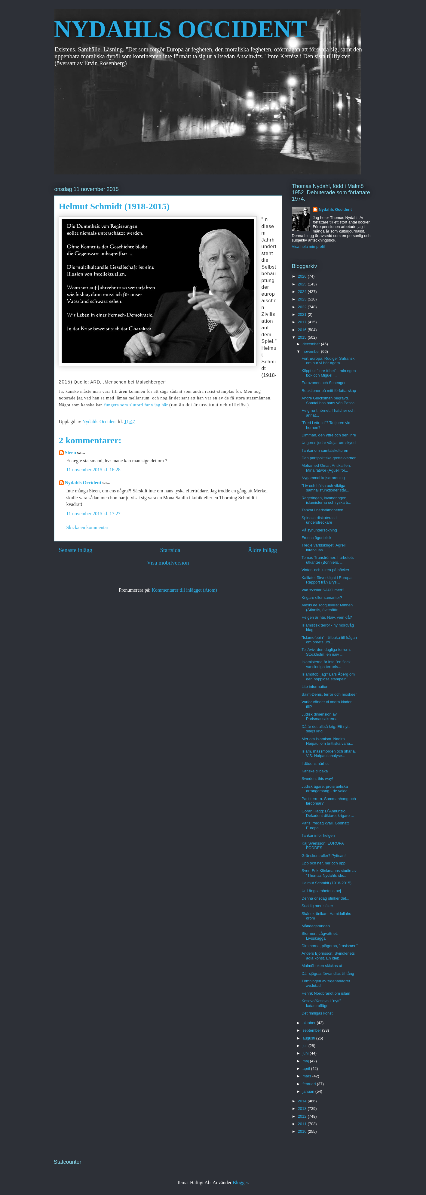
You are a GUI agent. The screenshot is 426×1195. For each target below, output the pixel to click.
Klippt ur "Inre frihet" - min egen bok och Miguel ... (329, 373)
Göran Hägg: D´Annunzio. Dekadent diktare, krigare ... (328, 813)
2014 (303, 1101)
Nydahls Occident (83, 482)
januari (308, 1091)
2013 (303, 1108)
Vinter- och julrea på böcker (325, 570)
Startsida (170, 550)
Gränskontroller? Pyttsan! (324, 855)
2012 (303, 1116)
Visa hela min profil (308, 246)
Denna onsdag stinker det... (325, 898)
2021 (303, 314)
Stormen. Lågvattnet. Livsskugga (320, 936)
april (306, 1068)
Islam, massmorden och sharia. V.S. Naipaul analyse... (329, 753)
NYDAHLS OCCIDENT (180, 29)
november (311, 351)
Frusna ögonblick (316, 537)
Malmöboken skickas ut (322, 965)
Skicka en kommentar (87, 527)
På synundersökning (319, 530)
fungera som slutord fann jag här (136, 404)
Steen (70, 452)
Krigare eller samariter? (322, 597)
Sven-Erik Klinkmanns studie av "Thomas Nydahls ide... (329, 873)
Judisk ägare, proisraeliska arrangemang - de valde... (326, 788)
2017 (303, 322)
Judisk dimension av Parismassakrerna (320, 716)
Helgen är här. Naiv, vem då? (327, 617)
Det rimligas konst (317, 1013)
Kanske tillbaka (315, 771)
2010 (303, 1131)
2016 (303, 330)
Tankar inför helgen (318, 835)
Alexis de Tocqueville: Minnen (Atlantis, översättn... (327, 607)
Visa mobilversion (168, 562)
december (311, 344)
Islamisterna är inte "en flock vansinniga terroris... (326, 664)
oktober (309, 1023)
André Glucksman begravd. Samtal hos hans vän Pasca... (330, 400)
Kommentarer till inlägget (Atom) (184, 590)
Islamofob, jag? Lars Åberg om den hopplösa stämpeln (328, 676)
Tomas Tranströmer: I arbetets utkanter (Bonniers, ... (328, 560)
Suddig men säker (317, 906)
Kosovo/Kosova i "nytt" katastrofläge (321, 1003)
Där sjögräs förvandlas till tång (328, 973)
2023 (303, 299)
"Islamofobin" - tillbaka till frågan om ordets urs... (329, 640)
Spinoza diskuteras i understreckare (319, 520)
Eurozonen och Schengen (324, 382)
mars (307, 1076)
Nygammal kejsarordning (323, 478)
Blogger (240, 1182)
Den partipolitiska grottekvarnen (329, 458)
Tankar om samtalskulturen (325, 450)
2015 (303, 337)
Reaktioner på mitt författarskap (329, 390)
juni (306, 1053)
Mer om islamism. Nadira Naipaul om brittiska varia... (327, 741)
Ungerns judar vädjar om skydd (329, 442)
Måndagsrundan (316, 926)
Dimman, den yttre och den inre (329, 435)
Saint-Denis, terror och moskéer (329, 694)
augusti (309, 1038)
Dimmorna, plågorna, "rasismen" (330, 946)
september (312, 1030)
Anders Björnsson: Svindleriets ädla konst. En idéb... (328, 955)
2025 (303, 284)
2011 (303, 1124)
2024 (303, 291)
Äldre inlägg (262, 550)
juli (305, 1045)
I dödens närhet (315, 763)
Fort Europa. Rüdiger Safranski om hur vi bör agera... (328, 360)
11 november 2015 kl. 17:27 (93, 513)
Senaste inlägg (75, 550)
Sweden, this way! (317, 778)
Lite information (315, 686)
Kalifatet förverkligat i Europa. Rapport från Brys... (327, 580)
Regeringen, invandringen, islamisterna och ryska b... (326, 500)
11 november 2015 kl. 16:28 (93, 469)
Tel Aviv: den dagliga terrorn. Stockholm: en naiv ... (326, 652)
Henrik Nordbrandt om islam (326, 993)
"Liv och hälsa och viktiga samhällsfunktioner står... (325, 488)
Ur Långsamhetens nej (321, 891)
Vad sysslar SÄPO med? (323, 590)
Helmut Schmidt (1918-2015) (326, 883)
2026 (303, 276)
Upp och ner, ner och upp (323, 863)
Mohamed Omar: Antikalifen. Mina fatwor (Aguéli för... (326, 468)
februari (309, 1084)
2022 (303, 307)
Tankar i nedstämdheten (322, 510)
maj (306, 1061)
